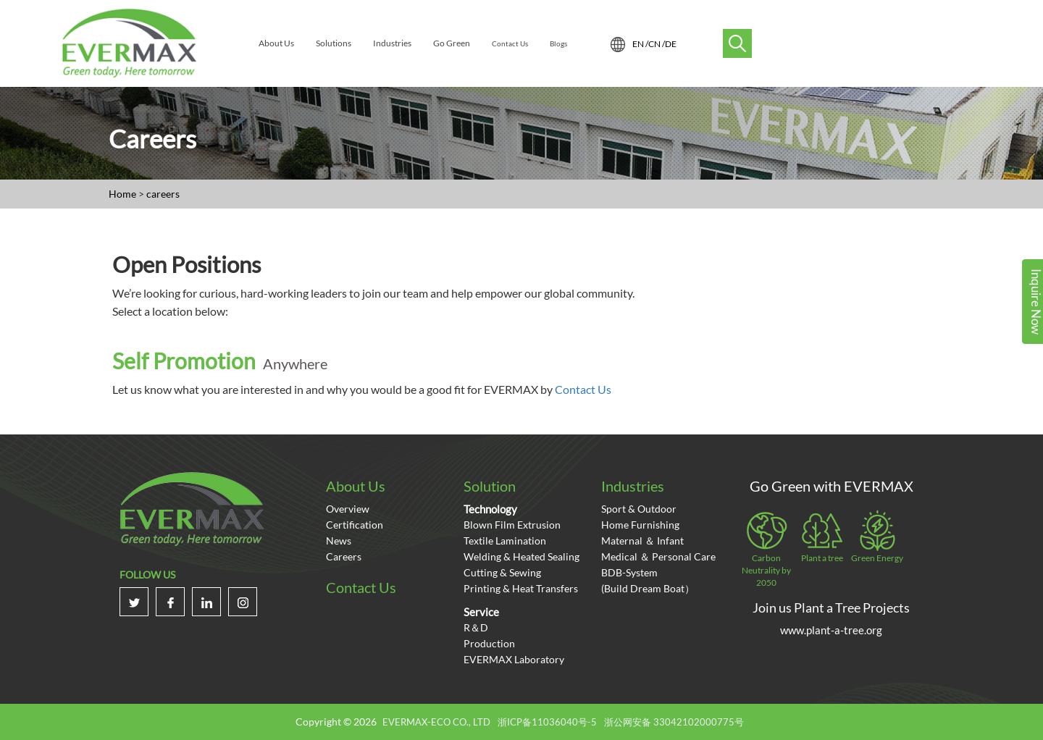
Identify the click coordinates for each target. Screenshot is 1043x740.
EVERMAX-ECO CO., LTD (436, 722)
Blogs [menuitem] (558, 43)
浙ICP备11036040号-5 (547, 722)
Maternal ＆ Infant (642, 540)
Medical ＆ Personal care (658, 556)
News (338, 540)
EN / (640, 43)
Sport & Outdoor (639, 509)
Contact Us (583, 389)
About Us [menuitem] (276, 43)
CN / (656, 43)
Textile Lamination (505, 540)
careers (163, 194)
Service (481, 611)
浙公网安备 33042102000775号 (674, 722)
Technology (490, 509)
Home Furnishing (640, 524)
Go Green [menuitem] (451, 43)
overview (347, 509)
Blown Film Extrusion (512, 524)
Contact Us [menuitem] (510, 43)
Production (489, 643)
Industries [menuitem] (392, 43)
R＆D (476, 627)
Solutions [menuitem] (333, 43)
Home (122, 194)
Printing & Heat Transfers (521, 588)
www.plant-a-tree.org (831, 629)
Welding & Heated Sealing (521, 556)
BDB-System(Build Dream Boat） (648, 580)
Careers (343, 556)
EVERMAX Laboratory (514, 659)
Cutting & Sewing (502, 572)
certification (354, 524)
